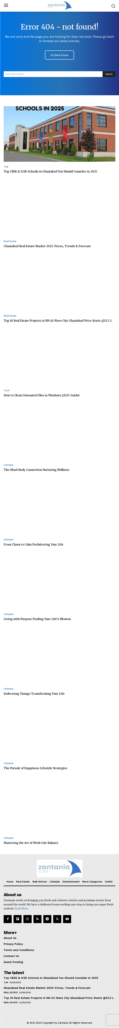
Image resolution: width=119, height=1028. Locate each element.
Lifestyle (9, 465)
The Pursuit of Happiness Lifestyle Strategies (35, 768)
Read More (21, 908)
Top (6, 166)
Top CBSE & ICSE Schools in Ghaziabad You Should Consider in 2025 (50, 171)
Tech (7, 390)
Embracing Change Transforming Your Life (34, 693)
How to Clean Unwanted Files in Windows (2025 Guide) (42, 395)
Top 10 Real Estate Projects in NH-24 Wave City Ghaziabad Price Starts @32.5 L (58, 320)
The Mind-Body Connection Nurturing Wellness (36, 470)
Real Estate (10, 241)
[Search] (109, 74)
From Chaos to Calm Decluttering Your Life (33, 544)
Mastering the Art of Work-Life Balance (31, 843)
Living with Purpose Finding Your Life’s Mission (37, 619)
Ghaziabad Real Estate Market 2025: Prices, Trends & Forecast (47, 246)
